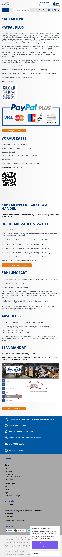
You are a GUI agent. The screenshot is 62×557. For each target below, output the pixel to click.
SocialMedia (9, 489)
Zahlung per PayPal (14, 131)
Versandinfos (9, 479)
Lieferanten (9, 517)
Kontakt (7, 462)
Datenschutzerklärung (44, 538)
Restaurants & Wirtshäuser (14, 477)
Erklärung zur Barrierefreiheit (15, 521)
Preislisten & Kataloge (12, 496)
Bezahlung (8, 471)
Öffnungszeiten (10, 483)
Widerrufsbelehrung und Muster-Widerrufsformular (23, 511)
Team (6, 468)
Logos (7, 493)
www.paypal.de (7, 81)
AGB (6, 508)
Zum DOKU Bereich (14, 408)
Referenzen (9, 474)
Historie (7, 465)
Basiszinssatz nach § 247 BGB (17, 265)
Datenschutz (9, 514)
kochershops (9, 486)
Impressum (9, 504)
